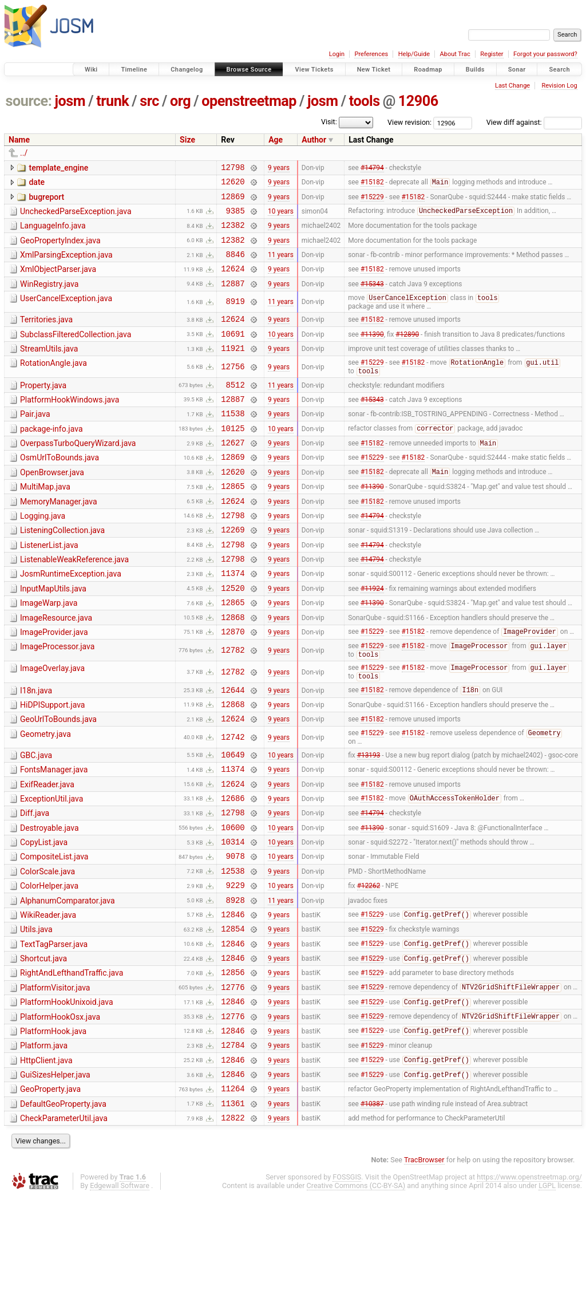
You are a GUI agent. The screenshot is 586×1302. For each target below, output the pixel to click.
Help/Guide (414, 54)
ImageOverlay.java (52, 722)
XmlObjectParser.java (58, 281)
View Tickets (314, 69)
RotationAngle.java (53, 384)
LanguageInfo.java (53, 232)
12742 (232, 798)
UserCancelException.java (66, 313)
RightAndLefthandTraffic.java (71, 1059)
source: (29, 101)
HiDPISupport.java (52, 762)
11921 (232, 369)
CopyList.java (44, 913)
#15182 (372, 186)
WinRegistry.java (49, 297)
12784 (232, 1142)
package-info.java (51, 456)
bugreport (46, 200)
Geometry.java (45, 794)
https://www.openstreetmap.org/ (529, 1283)
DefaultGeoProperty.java (63, 1206)
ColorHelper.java (49, 962)
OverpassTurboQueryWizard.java (78, 472)
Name (19, 139)
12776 (232, 1077)
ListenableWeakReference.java (74, 602)
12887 (232, 298)
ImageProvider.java (54, 683)
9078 (235, 930)
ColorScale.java (47, 946)
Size (187, 139)
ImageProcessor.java (57, 699)
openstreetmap (248, 101)
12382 (232, 233)
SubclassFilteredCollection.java (75, 352)
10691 (232, 353)
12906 (418, 101)
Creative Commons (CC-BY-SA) (356, 1291)
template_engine (58, 167)
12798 (232, 168)
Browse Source (249, 69)
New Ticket (374, 69)
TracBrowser (424, 1265)
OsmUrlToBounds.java (59, 488)
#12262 (369, 964)
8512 (235, 408)
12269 (232, 570)
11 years (281, 266)
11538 (232, 440)
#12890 (407, 353)
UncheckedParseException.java (76, 216)
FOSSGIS (346, 1283)
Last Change (512, 85)
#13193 (369, 817)
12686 (232, 866)
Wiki (91, 69)
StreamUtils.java (49, 368)
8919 (235, 317)
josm (69, 101)
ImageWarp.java (48, 651)
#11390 (372, 353)
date (37, 183)
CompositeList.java (54, 929)
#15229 (372, 201)
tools (364, 101)
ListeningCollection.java (62, 569)
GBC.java (36, 816)
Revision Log (559, 85)
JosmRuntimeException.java (70, 618)
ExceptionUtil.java (51, 865)
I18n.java (36, 746)
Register (491, 54)
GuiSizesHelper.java (55, 1173)
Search (559, 69)
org (180, 101)
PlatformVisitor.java (55, 1076)
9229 (235, 963)
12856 (232, 1060)
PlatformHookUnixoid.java (66, 1092)
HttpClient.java (46, 1157)
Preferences (371, 54)
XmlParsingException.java (66, 265)
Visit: (329, 121)
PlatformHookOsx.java (60, 1109)
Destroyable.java (49, 897)
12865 (232, 521)
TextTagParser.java (54, 1027)
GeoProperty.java (50, 1189)
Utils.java (36, 1011)
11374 (232, 619)
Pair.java (35, 439)
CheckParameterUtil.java (64, 1222)
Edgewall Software (119, 1291)
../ (23, 152)
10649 (232, 817)
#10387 (372, 1207)
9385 (235, 217)
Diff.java (34, 881)
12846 (232, 996)
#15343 (372, 298)
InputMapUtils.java (53, 635)
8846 (235, 266)
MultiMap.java (45, 521)
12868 (232, 668)
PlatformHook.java (53, 1125)
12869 (232, 201)
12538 (232, 947)
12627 (232, 473)
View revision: (409, 122)
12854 (232, 1012)
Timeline (134, 69)
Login (337, 54)
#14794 (372, 168)
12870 (232, 684)
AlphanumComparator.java (67, 979)
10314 (232, 914)
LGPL (547, 1291)
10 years (281, 217)
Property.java (43, 407)
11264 (232, 1190)
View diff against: (534, 122)
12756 (232, 388)
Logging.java (42, 553)
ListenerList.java (49, 586)
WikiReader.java (48, 995)
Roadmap (428, 69)
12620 (232, 184)
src (149, 101)
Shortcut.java (43, 1043)
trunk (112, 101)
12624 (232, 282)
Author (314, 139)
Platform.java (44, 1141)
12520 (232, 635)
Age (275, 139)
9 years (279, 168)
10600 (232, 898)
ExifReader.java (47, 849)
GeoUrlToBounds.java (58, 778)
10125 (232, 457)
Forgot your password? (545, 54)
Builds (475, 69)
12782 (232, 704)
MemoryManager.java (58, 537)
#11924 (372, 636)
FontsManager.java (54, 832)
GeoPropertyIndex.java (60, 249)
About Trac (455, 54)
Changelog (187, 69)
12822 (232, 1223)
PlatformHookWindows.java (69, 423)
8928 (235, 979)
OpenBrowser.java (52, 505)
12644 (232, 746)
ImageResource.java (56, 667)
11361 (232, 1207)
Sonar (517, 69)
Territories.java (46, 335)
